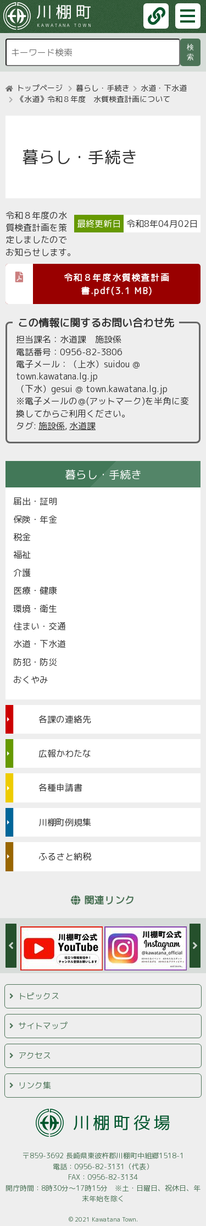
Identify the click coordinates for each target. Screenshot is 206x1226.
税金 (22, 537)
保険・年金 (35, 519)
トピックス (38, 996)
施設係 (51, 426)
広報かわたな (64, 753)
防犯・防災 (35, 662)
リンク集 (34, 1085)
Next (195, 946)
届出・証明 (35, 501)
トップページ (39, 88)
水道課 (82, 426)
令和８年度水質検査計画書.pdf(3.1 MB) (87, 280)
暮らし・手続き (103, 88)
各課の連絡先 (64, 719)
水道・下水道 (164, 88)
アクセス (34, 1055)
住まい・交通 (39, 626)
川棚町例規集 (64, 822)
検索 (192, 52)
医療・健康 (35, 590)
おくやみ (30, 680)
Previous (10, 946)
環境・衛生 (35, 609)
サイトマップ (43, 1026)
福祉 (22, 555)
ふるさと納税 (64, 856)
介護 (22, 573)
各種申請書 (60, 788)
